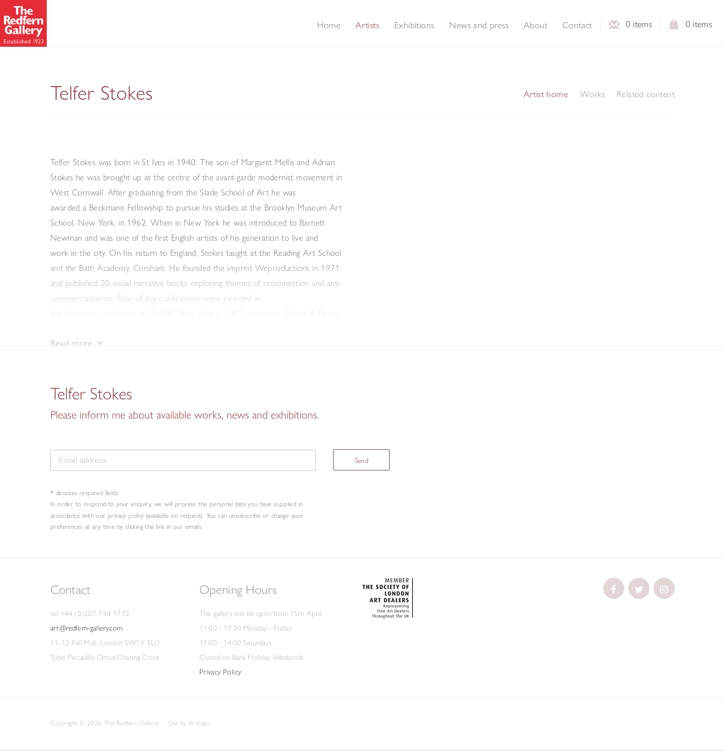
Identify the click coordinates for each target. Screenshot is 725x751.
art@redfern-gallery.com (86, 628)
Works (592, 94)
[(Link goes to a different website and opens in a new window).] (387, 616)
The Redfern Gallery (23, 23)
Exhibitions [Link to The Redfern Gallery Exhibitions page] (414, 25)
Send (362, 460)
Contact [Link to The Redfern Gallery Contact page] (577, 25)
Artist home (546, 94)
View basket (674, 27)
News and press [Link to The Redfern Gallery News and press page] (479, 25)
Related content (646, 94)
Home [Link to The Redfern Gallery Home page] (329, 25)
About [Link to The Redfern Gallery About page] (535, 25)
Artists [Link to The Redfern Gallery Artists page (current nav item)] (367, 25)
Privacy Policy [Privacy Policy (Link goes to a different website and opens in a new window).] (220, 671)
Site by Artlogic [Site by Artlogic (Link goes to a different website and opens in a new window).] (188, 723)
